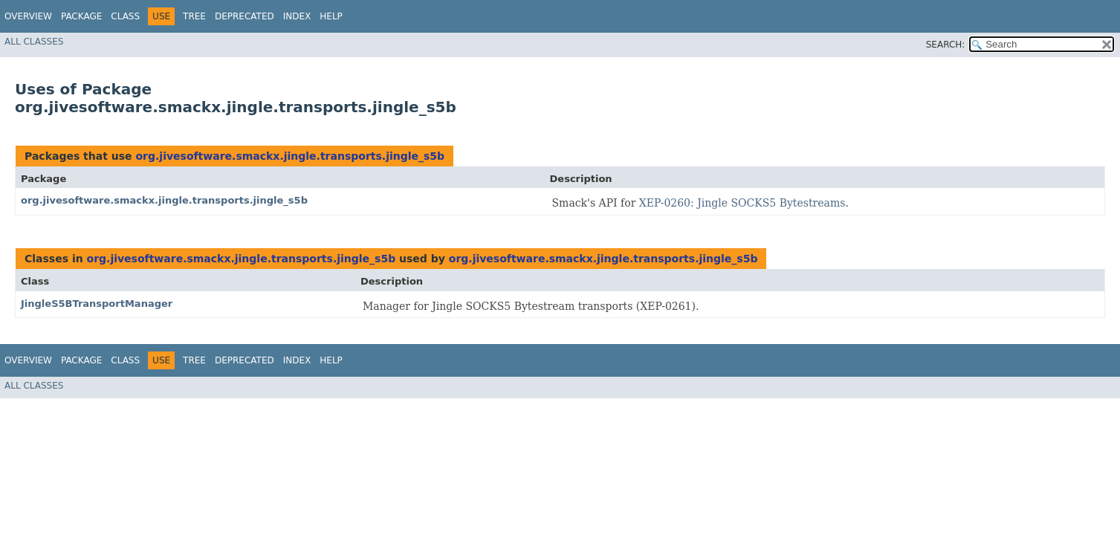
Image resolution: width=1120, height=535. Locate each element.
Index (297, 16)
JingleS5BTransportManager (96, 303)
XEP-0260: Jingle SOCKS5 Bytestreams (742, 203)
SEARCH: (945, 44)
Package (81, 16)
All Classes (33, 41)
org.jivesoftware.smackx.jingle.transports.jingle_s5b (289, 156)
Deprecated (244, 16)
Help (331, 16)
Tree (194, 16)
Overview (28, 16)
